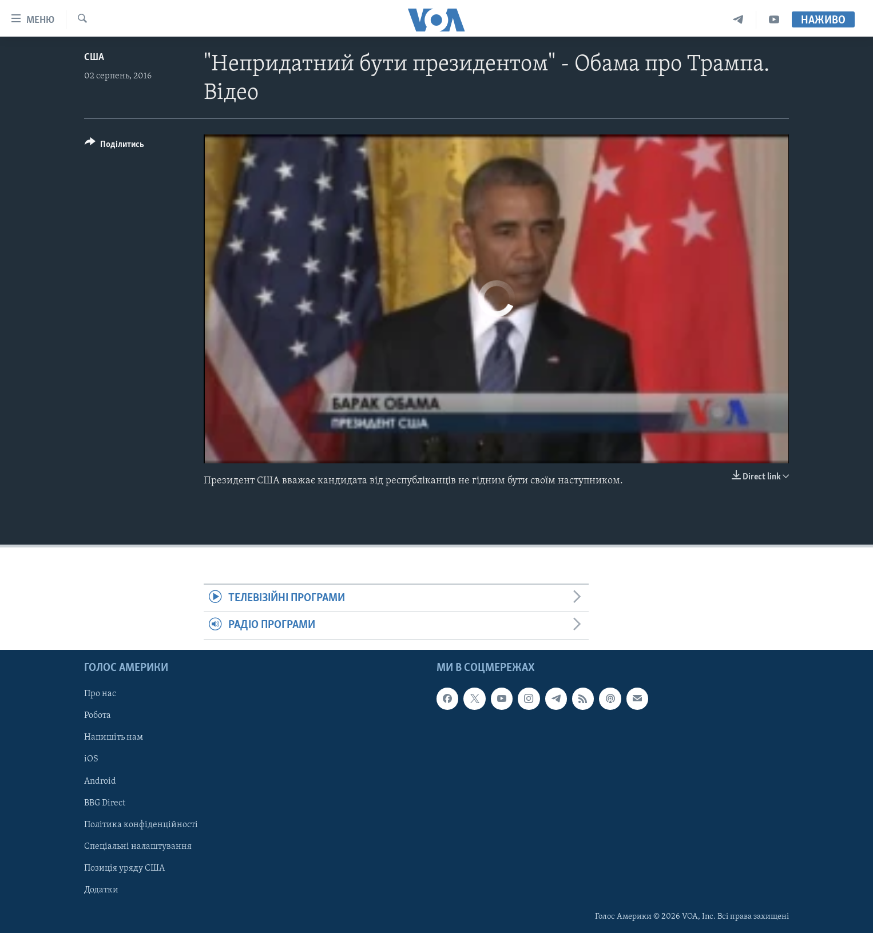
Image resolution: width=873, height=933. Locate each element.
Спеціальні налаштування (138, 846)
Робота (97, 715)
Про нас (100, 693)
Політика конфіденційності (141, 824)
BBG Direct (104, 802)
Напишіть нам (113, 737)
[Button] (114, 146)
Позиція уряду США (124, 867)
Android (100, 780)
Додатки (101, 890)
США (94, 57)
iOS (91, 759)
